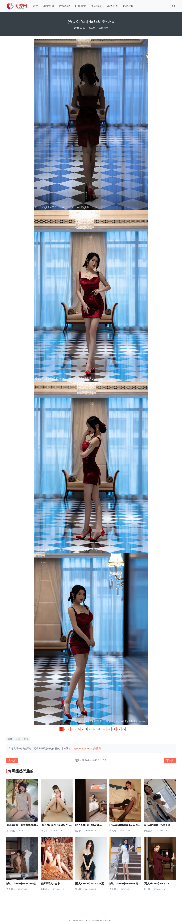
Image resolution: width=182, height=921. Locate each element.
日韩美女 (80, 6)
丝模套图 (112, 6)
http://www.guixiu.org (83, 748)
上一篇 (12, 760)
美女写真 (48, 6)
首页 (35, 6)
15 (118, 729)
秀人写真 (96, 6)
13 (108, 729)
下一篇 (170, 760)
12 (103, 729)
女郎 (18, 739)
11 (99, 729)
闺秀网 (97, 748)
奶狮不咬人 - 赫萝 (50, 883)
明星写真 (128, 6)
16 (123, 729)
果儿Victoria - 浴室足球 (157, 824)
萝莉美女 (10, 830)
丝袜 (10, 739)
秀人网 (92, 28)
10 (94, 729)
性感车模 (64, 6)
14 (113, 729)
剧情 (26, 739)
